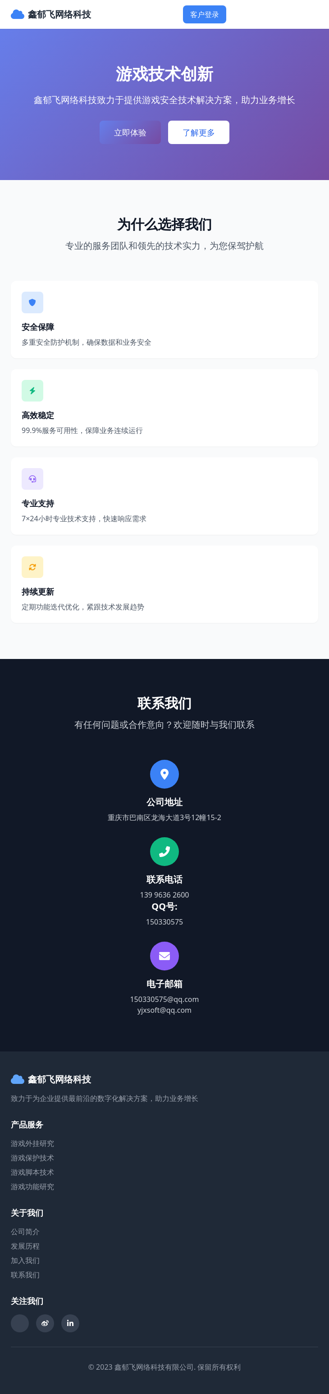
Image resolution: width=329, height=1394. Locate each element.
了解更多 (199, 132)
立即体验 (130, 132)
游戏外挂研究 (32, 1143)
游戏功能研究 (32, 1186)
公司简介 (25, 1231)
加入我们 (25, 1260)
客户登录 (204, 14)
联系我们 (25, 1275)
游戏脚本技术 (32, 1172)
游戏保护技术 (32, 1158)
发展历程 (25, 1246)
